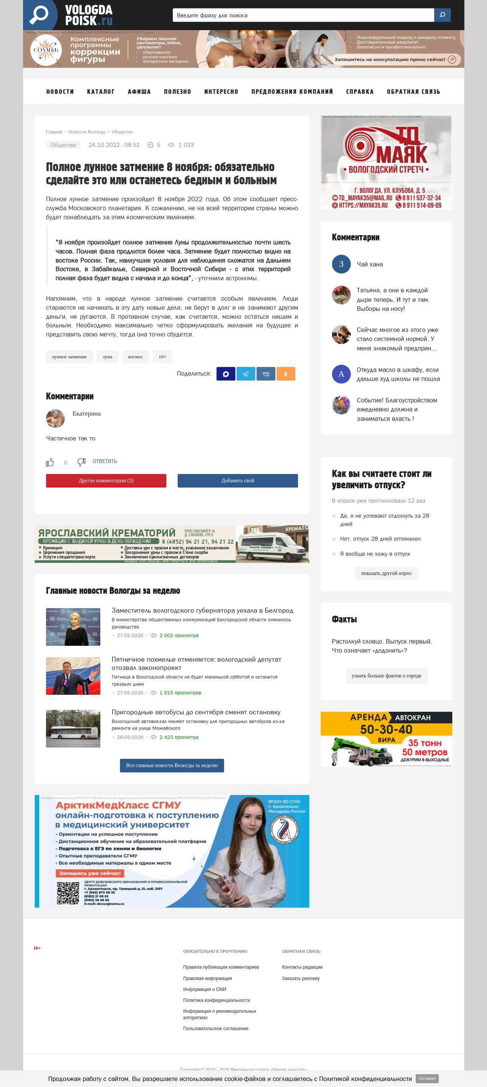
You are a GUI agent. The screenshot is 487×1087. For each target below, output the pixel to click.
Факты (344, 619)
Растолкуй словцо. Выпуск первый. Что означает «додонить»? (382, 646)
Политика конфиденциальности (216, 1000)
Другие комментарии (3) (106, 480)
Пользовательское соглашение (216, 1028)
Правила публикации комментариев (221, 967)
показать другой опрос (386, 573)
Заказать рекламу (301, 978)
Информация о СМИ (204, 989)
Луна (107, 356)
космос (135, 356)
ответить (105, 461)
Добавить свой (237, 480)
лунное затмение (69, 356)
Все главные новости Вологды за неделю (172, 765)
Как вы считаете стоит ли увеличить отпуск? (382, 479)
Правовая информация (207, 978)
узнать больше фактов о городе (386, 676)
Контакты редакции (302, 967)
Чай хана (370, 264)
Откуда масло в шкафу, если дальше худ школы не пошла (398, 374)
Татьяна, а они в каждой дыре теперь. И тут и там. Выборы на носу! (393, 299)
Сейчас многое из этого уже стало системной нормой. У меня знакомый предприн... (397, 339)
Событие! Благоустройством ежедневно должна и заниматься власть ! (397, 409)
